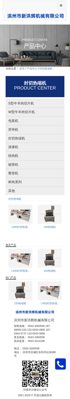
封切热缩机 (14, 198)
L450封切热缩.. (20, 226)
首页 (22, 68)
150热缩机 (50, 226)
